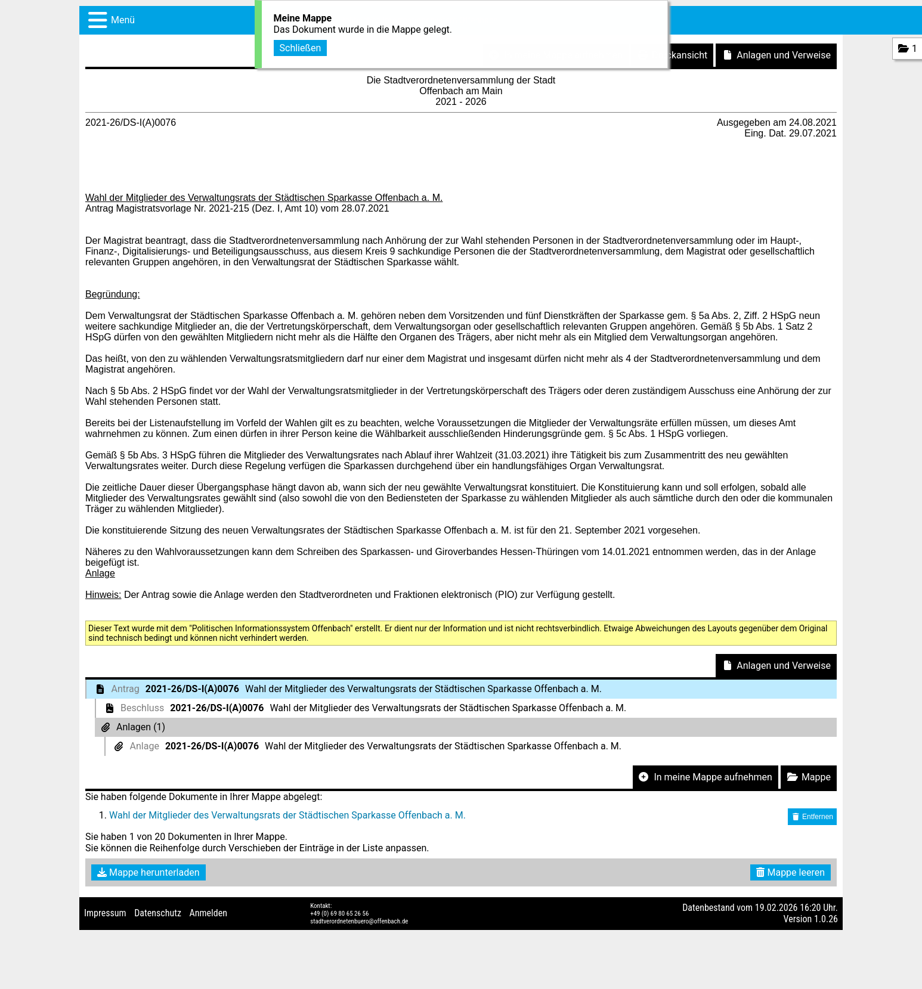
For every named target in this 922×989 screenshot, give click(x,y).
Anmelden (208, 913)
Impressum (105, 913)
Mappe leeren (790, 872)
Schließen (300, 46)
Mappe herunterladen (148, 872)
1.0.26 (826, 919)
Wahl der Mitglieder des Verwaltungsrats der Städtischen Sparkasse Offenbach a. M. (287, 815)
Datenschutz (157, 913)
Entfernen (812, 817)
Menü (123, 20)
